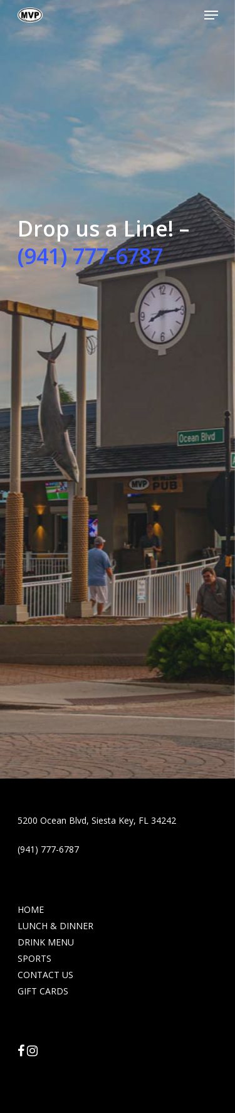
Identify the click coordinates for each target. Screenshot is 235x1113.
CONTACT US (45, 975)
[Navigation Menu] (211, 15)
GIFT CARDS (43, 991)
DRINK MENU (46, 942)
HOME (31, 909)
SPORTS (34, 958)
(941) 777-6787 (90, 256)
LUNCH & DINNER (55, 926)
